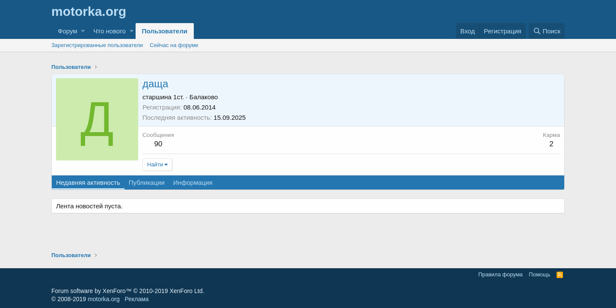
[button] (83, 31)
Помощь (539, 274)
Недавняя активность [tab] (88, 182)
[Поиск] (547, 31)
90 (158, 144)
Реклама (136, 299)
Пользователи (164, 31)
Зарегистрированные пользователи (97, 45)
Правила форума (500, 274)
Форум (67, 31)
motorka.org (104, 299)
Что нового (109, 31)
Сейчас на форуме (174, 45)
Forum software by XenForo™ (127, 290)
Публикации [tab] (147, 182)
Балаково (204, 97)
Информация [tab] (193, 182)
